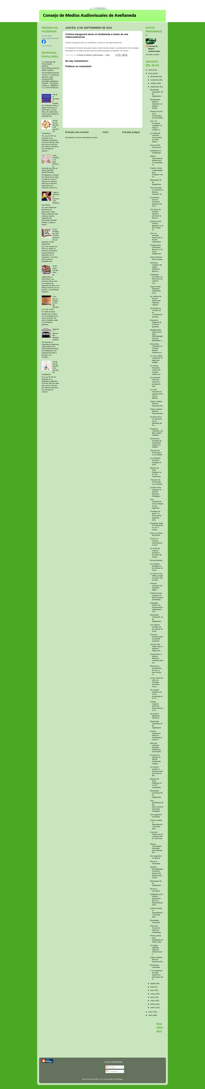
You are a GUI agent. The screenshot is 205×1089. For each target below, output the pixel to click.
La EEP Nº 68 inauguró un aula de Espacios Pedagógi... (155, 492)
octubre (153, 83)
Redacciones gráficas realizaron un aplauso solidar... (156, 104)
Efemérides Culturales (155, 921)
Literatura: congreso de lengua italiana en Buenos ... (156, 267)
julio (152, 987)
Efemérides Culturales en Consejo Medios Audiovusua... (156, 348)
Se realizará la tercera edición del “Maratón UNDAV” (155, 300)
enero (152, 1008)
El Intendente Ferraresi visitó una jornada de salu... (155, 382)
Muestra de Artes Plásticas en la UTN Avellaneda (156, 472)
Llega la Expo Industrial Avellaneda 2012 (155, 290)
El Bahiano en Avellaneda (155, 152)
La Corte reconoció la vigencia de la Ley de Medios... (156, 394)
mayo (152, 994)
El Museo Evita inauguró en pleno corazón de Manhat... (156, 596)
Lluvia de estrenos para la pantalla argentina (156, 638)
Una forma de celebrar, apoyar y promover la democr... (155, 213)
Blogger (120, 1079)
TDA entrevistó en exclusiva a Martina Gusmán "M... (156, 191)
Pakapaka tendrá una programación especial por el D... (156, 607)
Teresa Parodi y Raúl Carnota (156, 258)
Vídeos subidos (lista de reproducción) (156, 403)
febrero (153, 1004)
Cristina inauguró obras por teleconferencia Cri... (156, 706)
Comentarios (112, 1071)
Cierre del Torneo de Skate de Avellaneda (155, 929)
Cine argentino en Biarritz (156, 816)
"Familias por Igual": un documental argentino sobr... (155, 515)
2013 (150, 70)
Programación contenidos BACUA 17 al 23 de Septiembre (156, 249)
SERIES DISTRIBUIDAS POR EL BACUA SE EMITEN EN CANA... (156, 872)
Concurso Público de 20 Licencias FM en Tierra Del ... (156, 836)
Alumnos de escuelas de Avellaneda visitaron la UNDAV (155, 443)
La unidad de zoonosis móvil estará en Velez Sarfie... (156, 137)
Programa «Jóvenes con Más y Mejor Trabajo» (156, 432)
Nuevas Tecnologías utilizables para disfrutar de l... (156, 848)
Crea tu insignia (47, 45)
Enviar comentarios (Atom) (86, 137)
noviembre (154, 80)
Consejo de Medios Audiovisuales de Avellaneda (89, 15)
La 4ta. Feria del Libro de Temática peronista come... (156, 682)
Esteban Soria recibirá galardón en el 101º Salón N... (156, 225)
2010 (150, 1015)
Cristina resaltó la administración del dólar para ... (156, 824)
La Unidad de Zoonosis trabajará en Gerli (155, 461)
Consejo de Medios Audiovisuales (154, 48)
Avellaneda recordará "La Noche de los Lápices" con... (156, 279)
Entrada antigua (131, 132)
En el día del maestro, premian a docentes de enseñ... (156, 552)
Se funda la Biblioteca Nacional (155, 716)
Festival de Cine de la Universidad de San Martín (156, 114)
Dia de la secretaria (55, 98)
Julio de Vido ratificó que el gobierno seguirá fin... (156, 647)
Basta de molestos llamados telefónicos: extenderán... (156, 747)
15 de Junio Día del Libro (55, 269)
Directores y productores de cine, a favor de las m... (155, 670)
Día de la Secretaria (155, 862)
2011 (150, 1012)
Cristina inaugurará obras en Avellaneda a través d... (156, 735)
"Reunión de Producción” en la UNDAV (156, 453)
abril (152, 997)
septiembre (155, 87)
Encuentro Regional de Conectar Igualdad (155, 323)
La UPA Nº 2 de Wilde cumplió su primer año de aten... (156, 577)
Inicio (105, 132)
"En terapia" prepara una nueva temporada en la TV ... (156, 694)
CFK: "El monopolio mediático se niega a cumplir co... (156, 125)
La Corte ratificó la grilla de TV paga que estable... (156, 359)
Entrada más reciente (77, 132)
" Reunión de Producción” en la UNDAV (156, 482)
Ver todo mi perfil (152, 54)
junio (152, 990)
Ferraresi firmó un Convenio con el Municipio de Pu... (156, 421)
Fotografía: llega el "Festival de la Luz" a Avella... (156, 526)
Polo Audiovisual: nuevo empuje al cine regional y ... (156, 503)
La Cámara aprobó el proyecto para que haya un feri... (156, 771)
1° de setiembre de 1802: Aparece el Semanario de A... (156, 975)
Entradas (110, 1067)
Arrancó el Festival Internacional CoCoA (156, 542)
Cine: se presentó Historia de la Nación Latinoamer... (156, 237)
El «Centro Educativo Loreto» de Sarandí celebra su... (156, 370)
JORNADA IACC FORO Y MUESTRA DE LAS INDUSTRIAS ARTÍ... (156, 899)
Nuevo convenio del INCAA (156, 534)
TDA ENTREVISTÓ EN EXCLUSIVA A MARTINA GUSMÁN (156, 806)
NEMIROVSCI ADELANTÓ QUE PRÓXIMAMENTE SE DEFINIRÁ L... (156, 335)
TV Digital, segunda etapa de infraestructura (156, 950)
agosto (153, 983)
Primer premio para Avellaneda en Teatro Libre (156, 939)
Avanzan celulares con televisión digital (156, 586)
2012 (150, 73)
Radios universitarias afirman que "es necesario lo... (156, 160)
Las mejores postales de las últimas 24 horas (156, 567)
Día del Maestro (156, 560)
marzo (153, 1001)
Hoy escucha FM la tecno (155, 146)
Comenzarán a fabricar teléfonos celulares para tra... (156, 658)
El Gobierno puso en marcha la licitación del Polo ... (156, 202)
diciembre (154, 76)
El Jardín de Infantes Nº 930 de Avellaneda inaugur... (155, 759)
